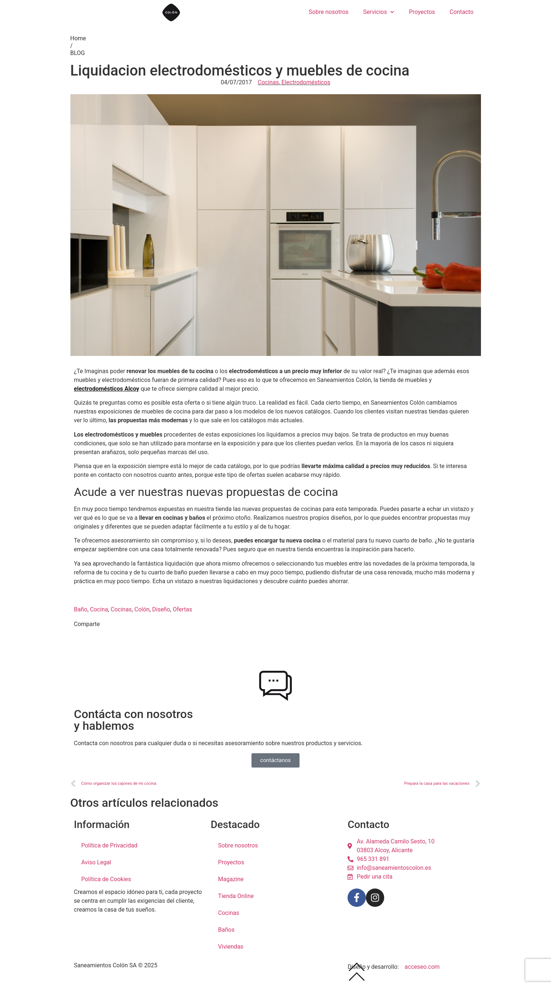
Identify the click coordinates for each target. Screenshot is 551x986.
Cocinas (268, 82)
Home (78, 38)
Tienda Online (236, 896)
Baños (226, 929)
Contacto (462, 11)
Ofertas (182, 612)
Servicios (378, 12)
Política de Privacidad (109, 845)
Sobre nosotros (329, 11)
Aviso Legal (96, 862)
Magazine (231, 879)
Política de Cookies (106, 879)
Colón (141, 612)
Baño (81, 612)
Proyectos (422, 11)
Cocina (99, 612)
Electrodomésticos (306, 82)
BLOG (77, 52)
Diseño (161, 612)
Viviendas (230, 946)
